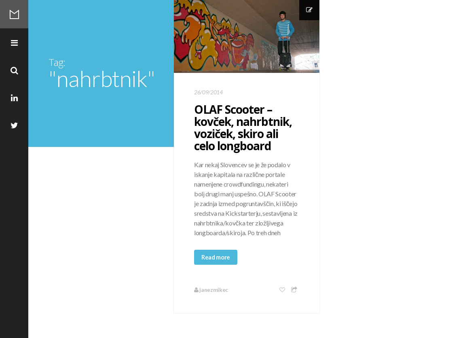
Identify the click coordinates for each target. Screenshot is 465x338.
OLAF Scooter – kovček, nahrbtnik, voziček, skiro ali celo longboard (243, 127)
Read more (215, 257)
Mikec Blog (14, 14)
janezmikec (211, 289)
